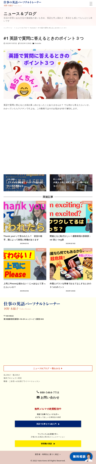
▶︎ (48, 368)
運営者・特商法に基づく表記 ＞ (48, 454)
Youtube (38, 43)
